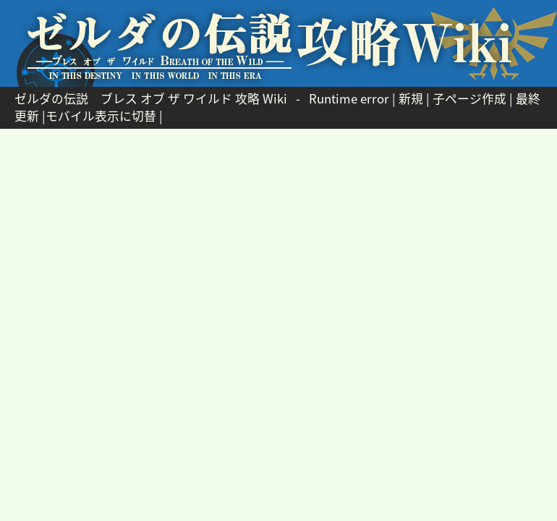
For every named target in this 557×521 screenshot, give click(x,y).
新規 (411, 98)
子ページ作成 (469, 98)
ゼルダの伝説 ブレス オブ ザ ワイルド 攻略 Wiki (150, 98)
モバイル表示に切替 (101, 115)
